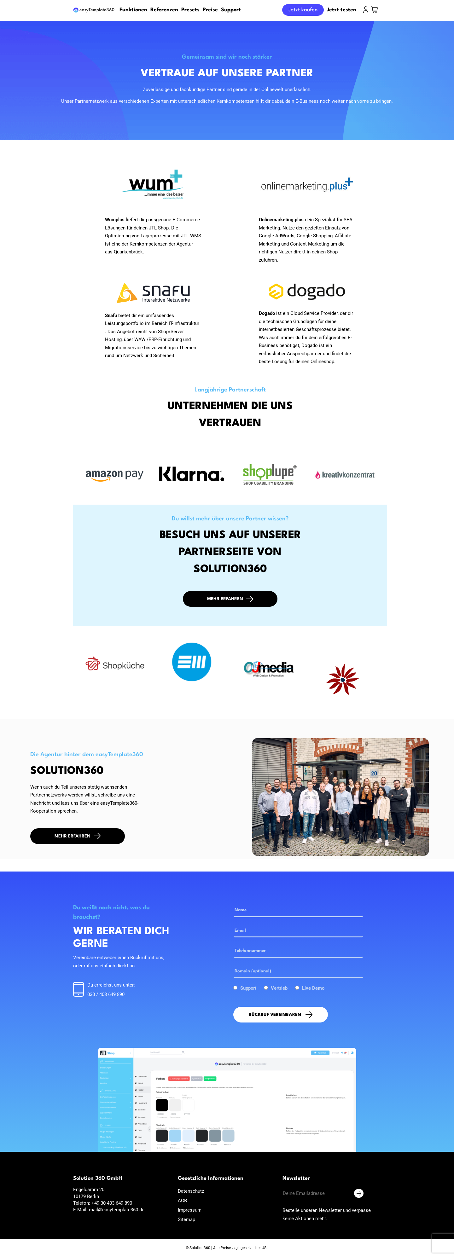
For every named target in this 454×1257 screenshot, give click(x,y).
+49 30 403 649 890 (111, 1203)
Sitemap (186, 1219)
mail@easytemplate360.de (116, 1210)
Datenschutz (191, 1191)
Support (231, 10)
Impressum (189, 1210)
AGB (182, 1200)
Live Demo (313, 988)
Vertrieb (279, 988)
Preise (210, 10)
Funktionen (133, 10)
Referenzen (164, 10)
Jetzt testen (341, 10)
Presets (190, 10)
